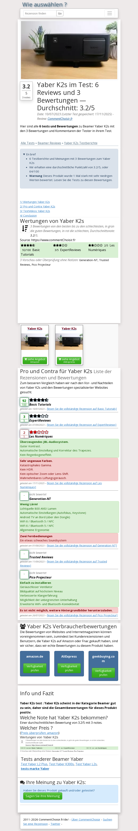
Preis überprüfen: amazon (39, 733)
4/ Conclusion (28, 215)
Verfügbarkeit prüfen (35, 668)
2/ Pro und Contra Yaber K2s (37, 206)
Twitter (55, 824)
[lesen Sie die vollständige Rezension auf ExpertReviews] (81, 425)
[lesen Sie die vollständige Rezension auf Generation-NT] (82, 545)
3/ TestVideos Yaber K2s (35, 211)
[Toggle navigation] (109, 13)
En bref (31, 154)
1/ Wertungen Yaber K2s (35, 202)
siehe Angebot (34, 360)
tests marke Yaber (35, 769)
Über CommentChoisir (85, 819)
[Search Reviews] (40, 13)
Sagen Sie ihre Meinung (43, 796)
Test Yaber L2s (86, 764)
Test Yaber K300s (61, 764)
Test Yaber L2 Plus (34, 764)
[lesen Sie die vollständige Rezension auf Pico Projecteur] (82, 615)
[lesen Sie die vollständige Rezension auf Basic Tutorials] (82, 409)
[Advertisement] (69, 293)
